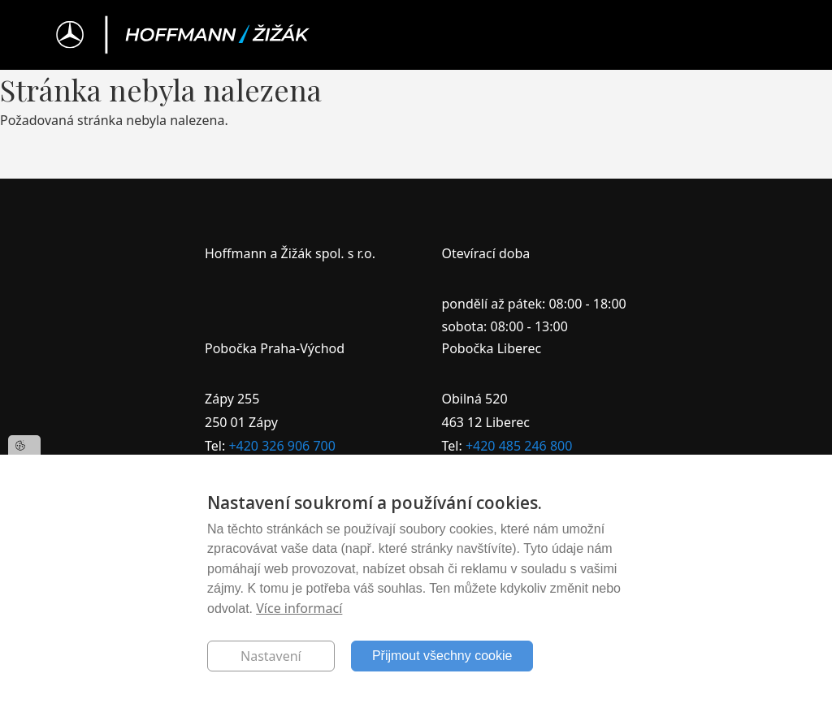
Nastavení (270, 656)
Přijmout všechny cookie (442, 656)
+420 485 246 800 (519, 446)
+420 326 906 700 (281, 446)
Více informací (299, 608)
